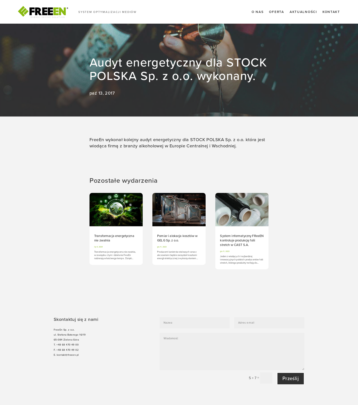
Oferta (276, 12)
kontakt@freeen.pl (68, 354)
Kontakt (331, 12)
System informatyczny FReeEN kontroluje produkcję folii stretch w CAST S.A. (242, 240)
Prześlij (290, 379)
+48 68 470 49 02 (67, 349)
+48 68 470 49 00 (67, 344)
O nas (258, 12)
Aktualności (303, 12)
